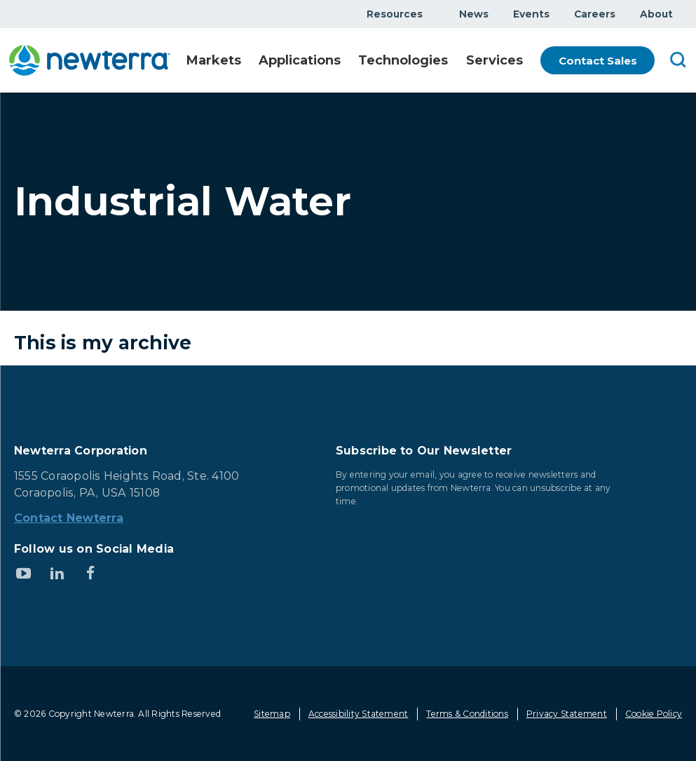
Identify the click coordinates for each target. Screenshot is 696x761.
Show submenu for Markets (247, 61)
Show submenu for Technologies (447, 61)
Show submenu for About (681, 13)
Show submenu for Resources (431, 13)
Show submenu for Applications (345, 61)
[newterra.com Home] (93, 60)
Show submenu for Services (521, 61)
